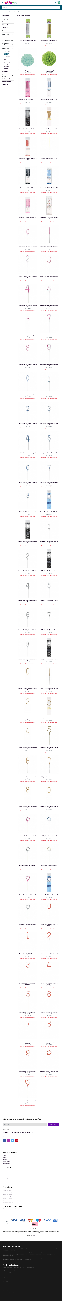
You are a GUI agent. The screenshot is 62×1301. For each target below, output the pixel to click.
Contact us (5, 1157)
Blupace (33, 1235)
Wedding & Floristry (7, 79)
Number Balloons (6, 1178)
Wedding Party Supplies (7, 1194)
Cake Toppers (6, 68)
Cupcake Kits (6, 66)
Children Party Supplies (7, 1190)
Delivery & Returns (6, 1163)
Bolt (3, 22)
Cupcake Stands (7, 64)
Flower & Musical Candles (7, 59)
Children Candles (7, 62)
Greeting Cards (6, 37)
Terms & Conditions (6, 1161)
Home (3, 11)
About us (4, 1155)
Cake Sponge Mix (7, 61)
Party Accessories (6, 1182)
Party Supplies (6, 19)
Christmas (5, 27)
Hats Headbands (6, 81)
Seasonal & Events (5, 75)
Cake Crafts (8, 11)
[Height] (29, 7)
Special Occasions (6, 1180)
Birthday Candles (7, 51)
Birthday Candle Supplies (8, 1202)
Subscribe (53, 1124)
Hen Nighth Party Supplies (8, 1192)
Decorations (5, 34)
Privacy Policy (5, 1159)
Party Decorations (6, 1176)
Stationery (5, 71)
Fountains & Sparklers (6, 54)
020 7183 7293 (8, 1132)
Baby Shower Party (6, 1171)
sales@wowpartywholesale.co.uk (24, 1132)
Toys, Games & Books (6, 44)
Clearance (5, 84)
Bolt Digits (5, 24)
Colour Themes (6, 1174)
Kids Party (5, 1172)
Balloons (4, 31)
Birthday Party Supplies (7, 1198)
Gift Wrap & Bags (7, 40)
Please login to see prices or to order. (28, 45)
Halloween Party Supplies (8, 1196)
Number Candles (7, 56)
